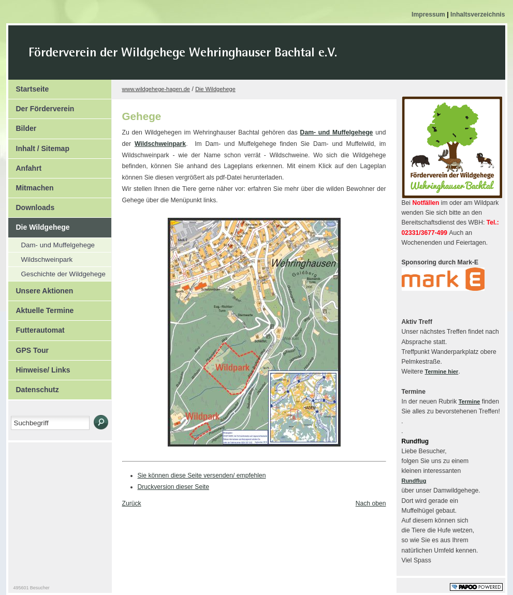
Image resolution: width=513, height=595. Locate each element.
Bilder (22, 125)
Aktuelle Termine (41, 308)
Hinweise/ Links (39, 367)
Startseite (28, 86)
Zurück (131, 503)
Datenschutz (33, 387)
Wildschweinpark (40, 257)
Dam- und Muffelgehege (51, 243)
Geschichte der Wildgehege (57, 272)
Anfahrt (25, 165)
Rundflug (414, 481)
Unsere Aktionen (41, 288)
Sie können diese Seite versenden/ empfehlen (202, 475)
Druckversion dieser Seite (174, 486)
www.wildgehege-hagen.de (156, 89)
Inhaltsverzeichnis (477, 14)
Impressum (429, 14)
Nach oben (371, 503)
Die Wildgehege (39, 224)
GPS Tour (28, 347)
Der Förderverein (41, 106)
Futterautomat (36, 327)
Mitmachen (31, 185)
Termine (469, 401)
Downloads (31, 205)
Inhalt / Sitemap (38, 146)
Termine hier (442, 371)
